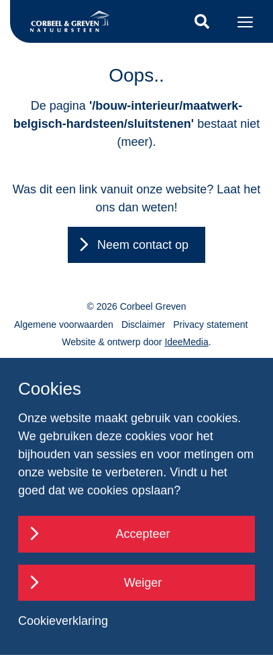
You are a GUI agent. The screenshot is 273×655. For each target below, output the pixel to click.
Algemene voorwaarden (63, 324)
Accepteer (142, 534)
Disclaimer (143, 324)
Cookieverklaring (63, 621)
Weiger (143, 582)
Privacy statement (210, 324)
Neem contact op (142, 245)
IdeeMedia (186, 342)
